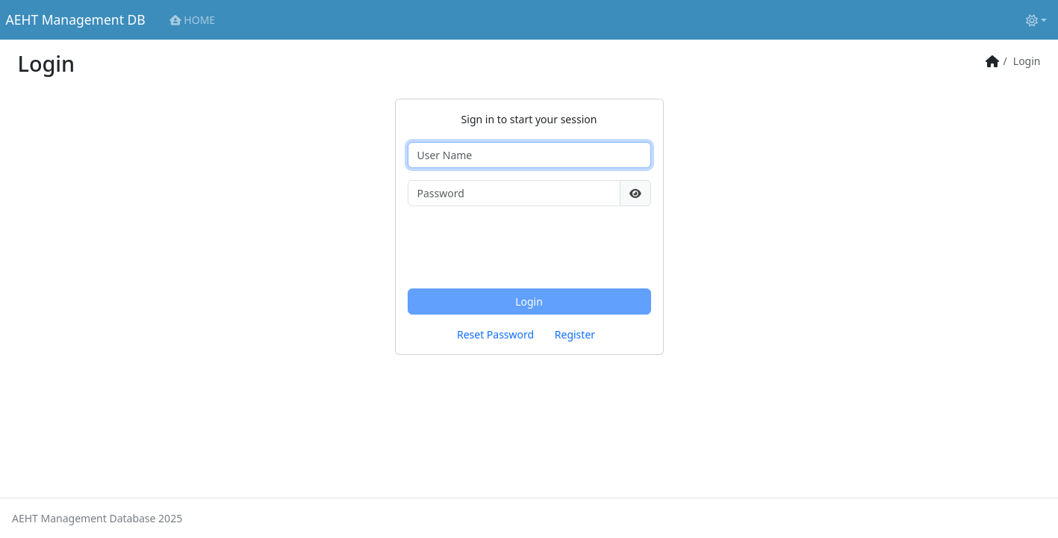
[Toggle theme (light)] (1036, 20)
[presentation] (521, 247)
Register (575, 334)
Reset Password (495, 334)
